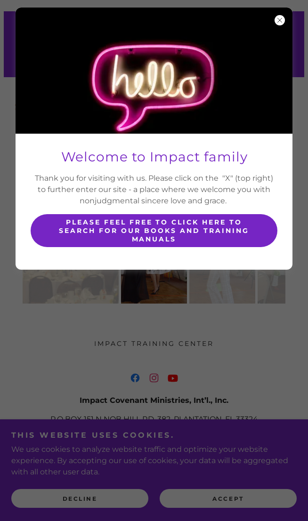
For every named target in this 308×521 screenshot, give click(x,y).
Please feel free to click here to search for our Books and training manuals (154, 230)
